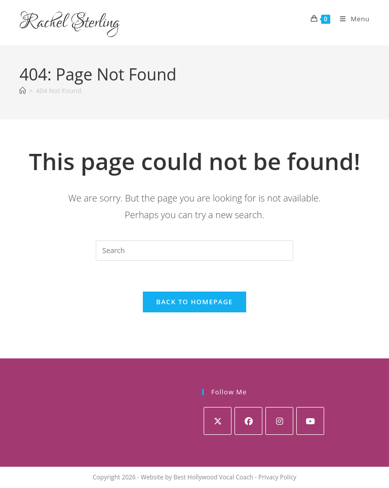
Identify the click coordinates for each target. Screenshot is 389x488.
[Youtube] (310, 421)
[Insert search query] (194, 250)
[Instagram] (279, 421)
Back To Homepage (194, 301)
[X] (217, 421)
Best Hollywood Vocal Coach (213, 477)
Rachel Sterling (69, 23)
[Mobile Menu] (351, 18)
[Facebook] (248, 421)
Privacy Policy (277, 477)
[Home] (22, 90)
